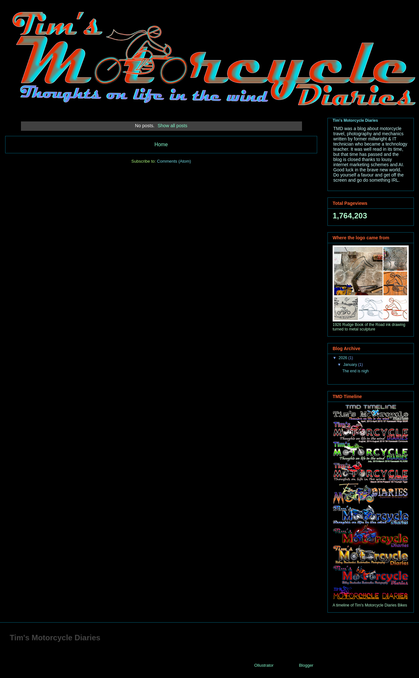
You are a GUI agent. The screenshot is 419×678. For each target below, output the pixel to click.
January (350, 364)
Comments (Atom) (174, 161)
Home (161, 144)
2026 (343, 358)
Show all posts (172, 125)
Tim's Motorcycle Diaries (355, 120)
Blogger (306, 665)
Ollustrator (263, 665)
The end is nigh (355, 371)
